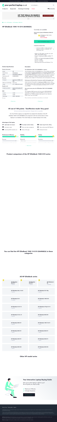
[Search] (42, 5)
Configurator (5, 8)
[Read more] (12, 101)
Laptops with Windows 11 (37, 72)
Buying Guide (13, 8)
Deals (33, 8)
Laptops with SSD (47, 72)
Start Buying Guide (28, 394)
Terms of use (4, 407)
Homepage (2, 22)
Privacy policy (10, 407)
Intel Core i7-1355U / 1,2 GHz (45, 55)
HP (5, 22)
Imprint (14, 407)
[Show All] (28, 145)
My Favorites (52, 8)
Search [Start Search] (53, 5)
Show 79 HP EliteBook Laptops (43, 41)
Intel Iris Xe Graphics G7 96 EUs (47, 58)
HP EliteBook (9, 22)
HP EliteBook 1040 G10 (17, 22)
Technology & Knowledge (23, 8)
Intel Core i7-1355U (42, 82)
